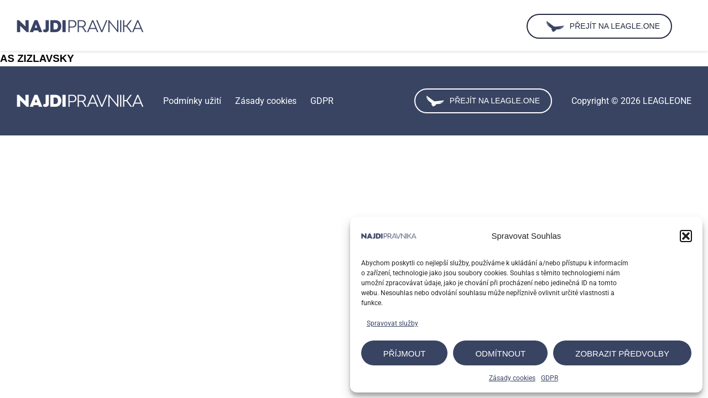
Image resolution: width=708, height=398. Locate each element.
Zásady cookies (512, 378)
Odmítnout (500, 353)
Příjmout (404, 353)
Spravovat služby (392, 323)
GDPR (549, 378)
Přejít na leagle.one (483, 101)
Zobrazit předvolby (622, 353)
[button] (685, 236)
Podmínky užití (192, 101)
